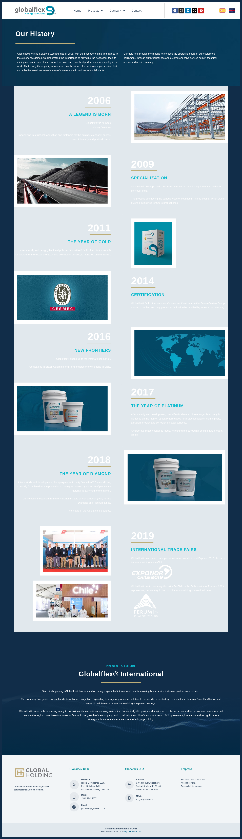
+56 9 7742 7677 (88, 798)
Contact (137, 10)
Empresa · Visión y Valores (193, 779)
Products (95, 10)
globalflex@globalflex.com (93, 808)
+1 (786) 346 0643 (144, 799)
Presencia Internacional (191, 786)
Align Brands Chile (132, 831)
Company (117, 10)
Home (77, 10)
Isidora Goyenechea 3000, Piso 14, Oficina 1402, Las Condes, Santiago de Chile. (95, 786)
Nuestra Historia (188, 783)
